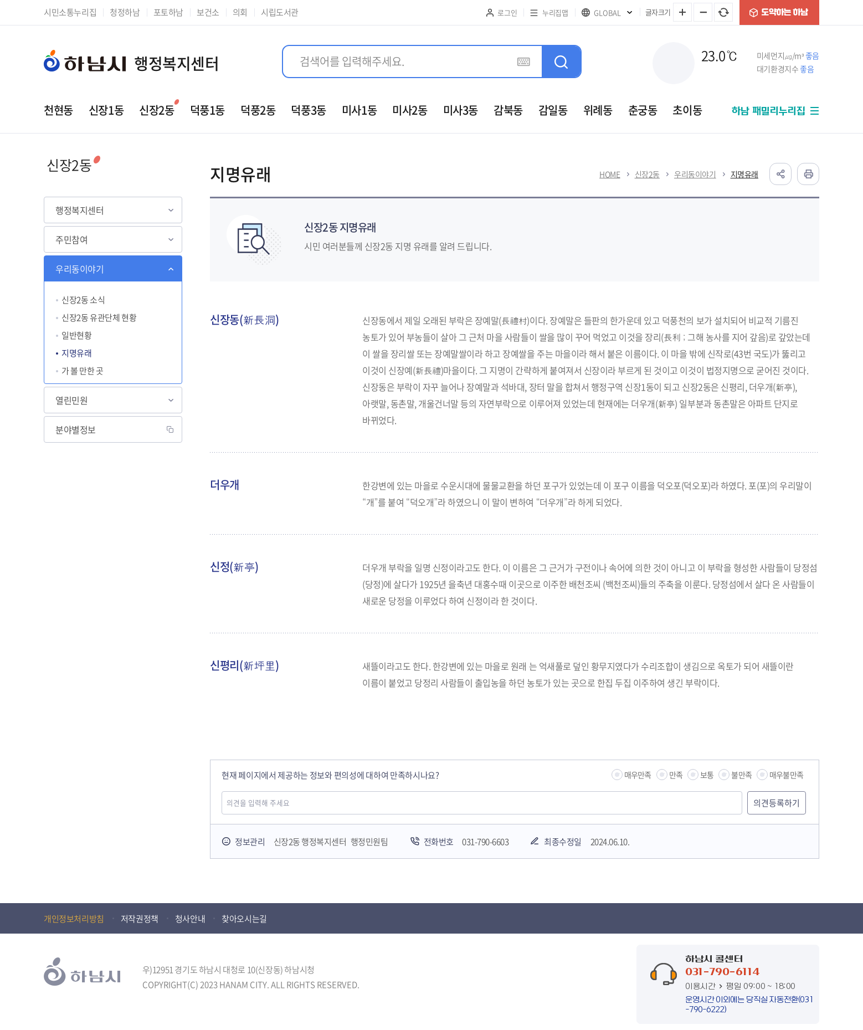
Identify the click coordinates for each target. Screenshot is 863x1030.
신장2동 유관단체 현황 (98, 317)
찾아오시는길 (244, 919)
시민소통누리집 (70, 12)
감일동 (553, 110)
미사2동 (409, 110)
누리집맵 (555, 12)
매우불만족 (786, 774)
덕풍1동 (207, 110)
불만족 (741, 774)
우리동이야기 (79, 268)
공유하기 (780, 174)
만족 (675, 774)
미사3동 (460, 110)
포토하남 (168, 12)
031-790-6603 (485, 841)
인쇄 (808, 174)
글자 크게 (682, 12)
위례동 (598, 110)
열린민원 (71, 400)
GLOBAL (607, 12)
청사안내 (190, 919)
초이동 (687, 110)
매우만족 (637, 774)
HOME (609, 174)
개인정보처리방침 (74, 919)
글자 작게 (703, 12)
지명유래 (76, 353)
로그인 (507, 12)
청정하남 (125, 12)
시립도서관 (280, 12)
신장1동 (106, 110)
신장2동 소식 (83, 300)
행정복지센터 (79, 210)
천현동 (58, 110)
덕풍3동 (308, 110)
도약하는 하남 (779, 12)
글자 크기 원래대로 (723, 12)
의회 (240, 12)
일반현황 (76, 335)
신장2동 (156, 110)
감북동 (508, 110)
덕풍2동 (257, 110)
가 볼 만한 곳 (82, 371)
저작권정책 (139, 919)
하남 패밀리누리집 (768, 111)
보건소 (208, 12)
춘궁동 (642, 110)
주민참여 (71, 239)
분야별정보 (75, 429)
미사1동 (359, 110)
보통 (706, 774)
